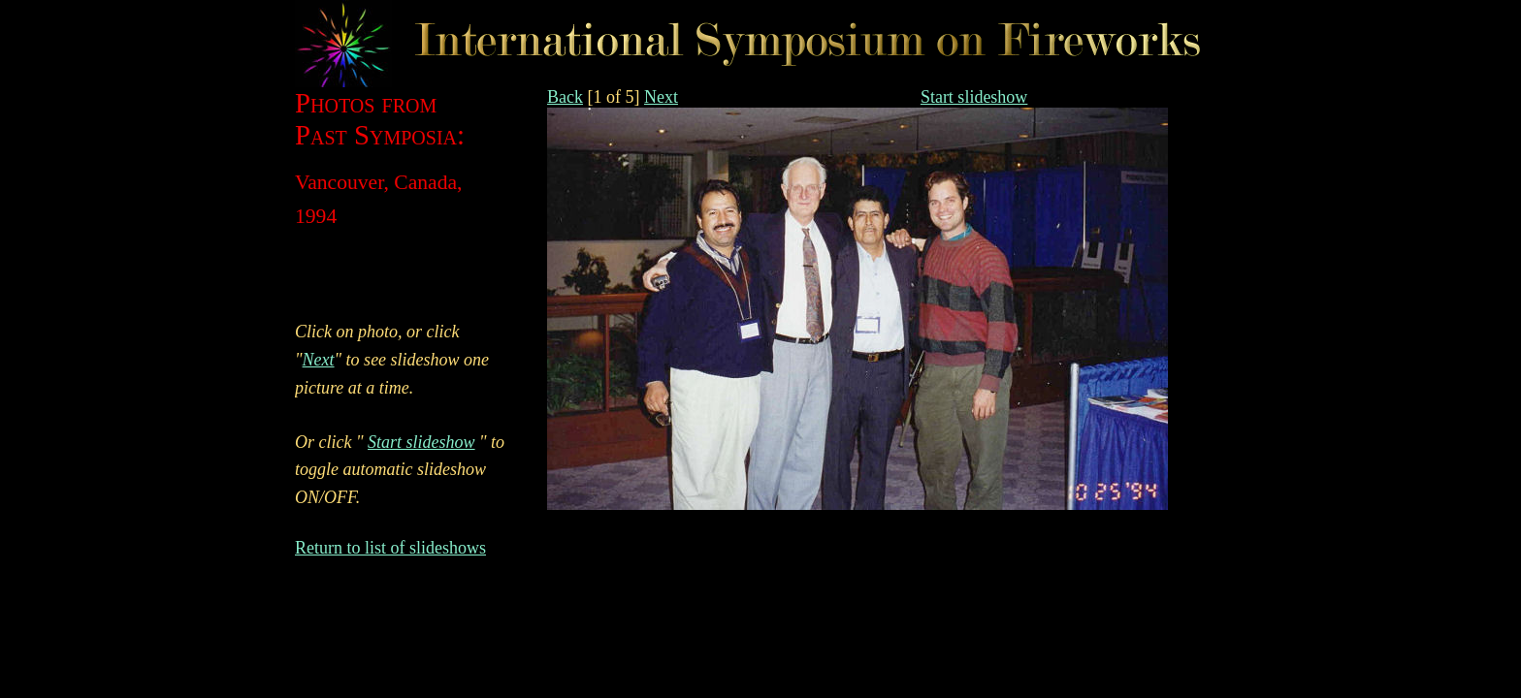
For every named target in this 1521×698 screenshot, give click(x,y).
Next (661, 97)
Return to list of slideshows (390, 547)
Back (565, 97)
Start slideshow (974, 97)
